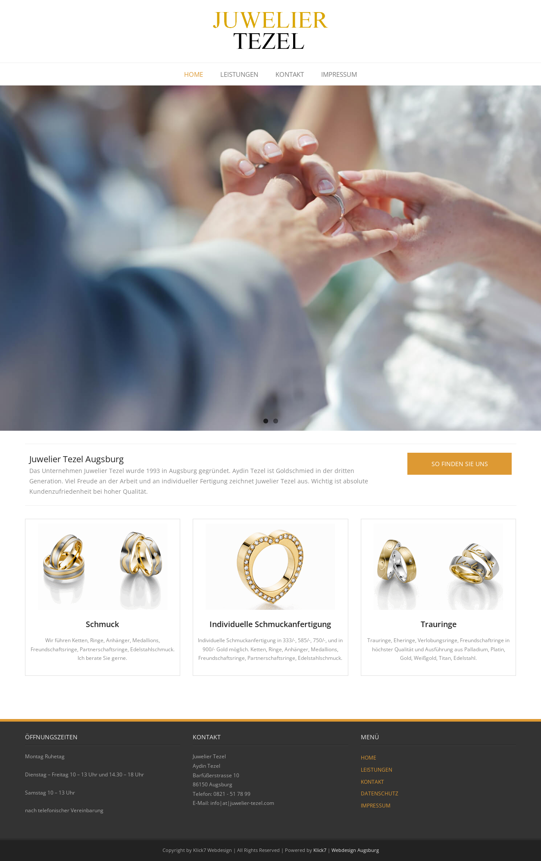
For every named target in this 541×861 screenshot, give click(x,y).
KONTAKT (289, 74)
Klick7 (319, 850)
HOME (193, 74)
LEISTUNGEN (239, 74)
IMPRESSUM (339, 74)
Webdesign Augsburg (355, 850)
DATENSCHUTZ (379, 793)
